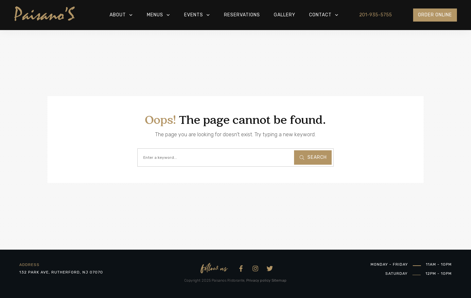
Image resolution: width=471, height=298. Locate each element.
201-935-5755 (375, 15)
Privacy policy (258, 280)
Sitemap (279, 280)
